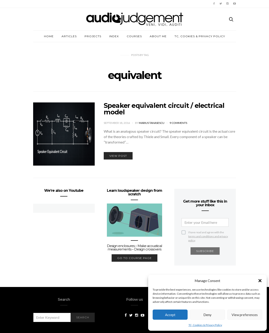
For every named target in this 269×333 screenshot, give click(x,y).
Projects (93, 36)
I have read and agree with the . (208, 232)
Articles (69, 36)
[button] (260, 280)
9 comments (178, 123)
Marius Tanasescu (152, 123)
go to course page (134, 258)
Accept (170, 315)
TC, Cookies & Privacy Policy (205, 325)
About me (158, 36)
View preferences (245, 315)
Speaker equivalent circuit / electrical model (164, 109)
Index (114, 36)
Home (49, 36)
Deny (207, 315)
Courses (134, 36)
